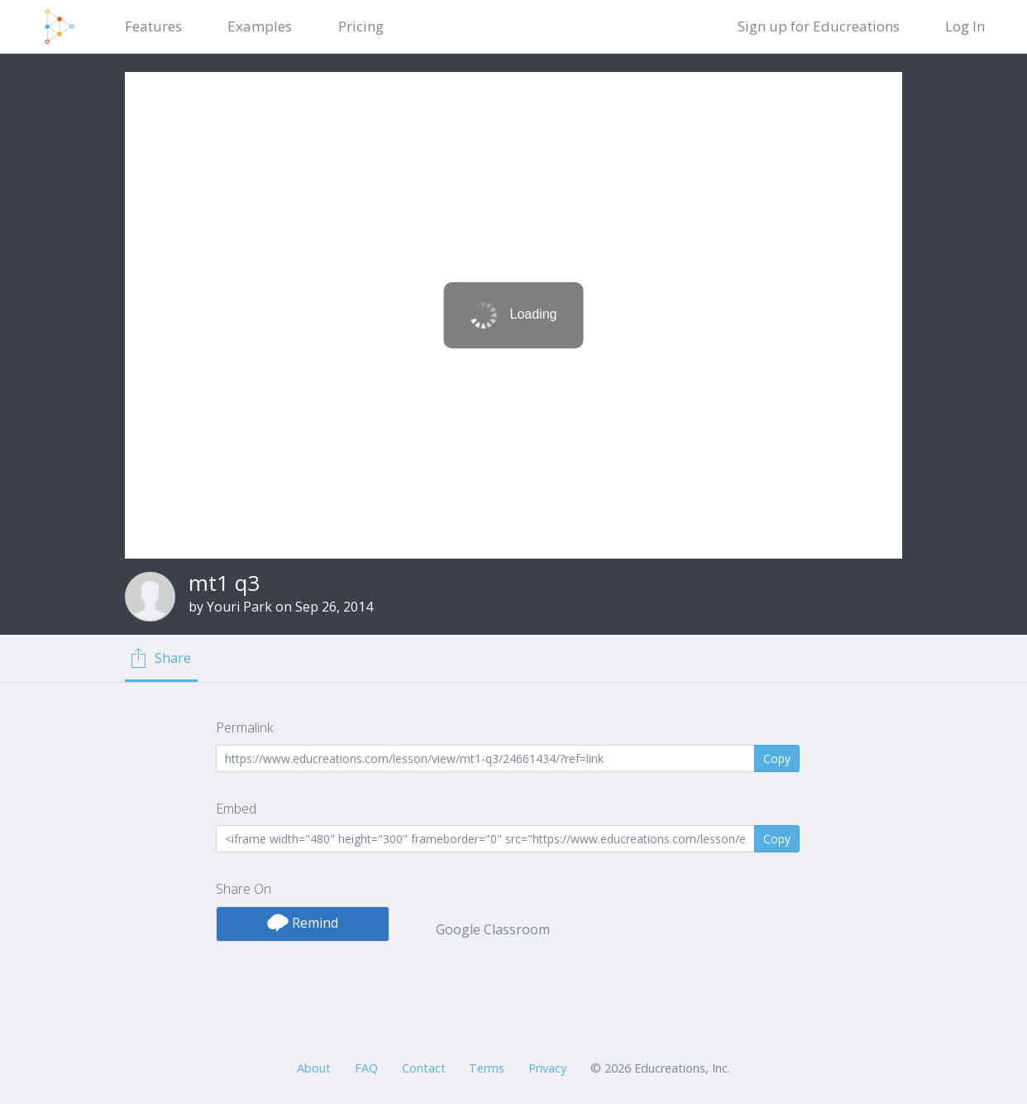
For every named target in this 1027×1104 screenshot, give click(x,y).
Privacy (547, 1068)
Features (153, 26)
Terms (486, 1068)
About (314, 1068)
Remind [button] (302, 923)
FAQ (366, 1068)
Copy (777, 758)
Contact (424, 1068)
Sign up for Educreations (819, 26)
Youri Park (239, 607)
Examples (259, 26)
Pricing (361, 26)
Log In (965, 26)
